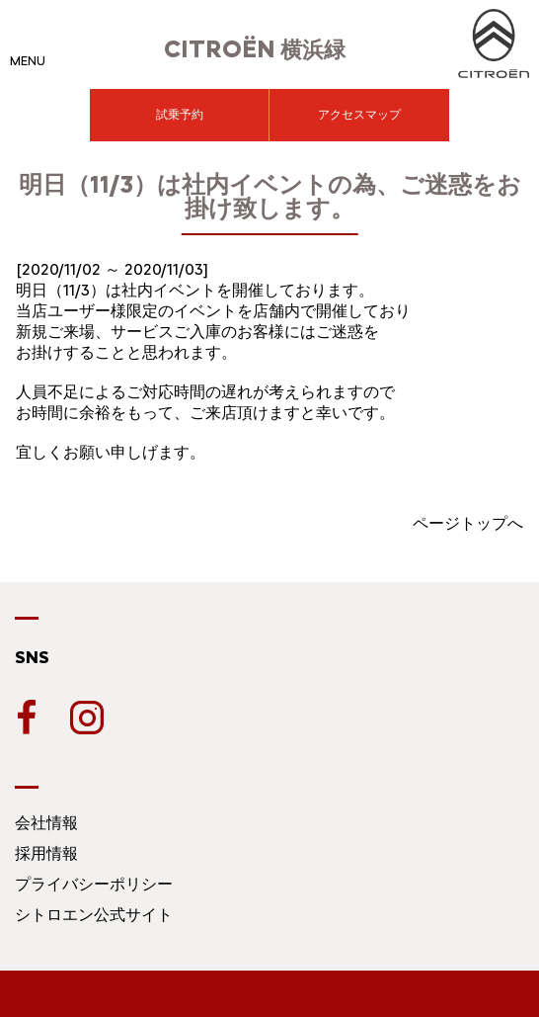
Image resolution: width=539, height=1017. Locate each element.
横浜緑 (255, 50)
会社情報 (46, 822)
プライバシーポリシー (94, 884)
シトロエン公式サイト (94, 914)
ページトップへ (468, 523)
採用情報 (46, 853)
